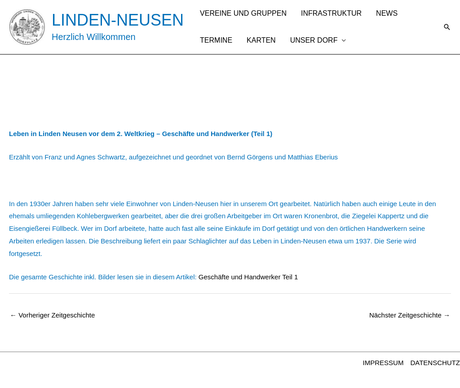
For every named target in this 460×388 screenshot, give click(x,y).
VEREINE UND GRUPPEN (243, 13)
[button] (447, 27)
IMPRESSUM (383, 362)
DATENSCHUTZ (435, 362)
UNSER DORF (314, 40)
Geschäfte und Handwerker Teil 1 (248, 277)
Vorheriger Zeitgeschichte (52, 315)
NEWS (387, 13)
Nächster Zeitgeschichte (409, 315)
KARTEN (261, 40)
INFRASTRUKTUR (331, 13)
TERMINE (216, 40)
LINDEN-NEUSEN (118, 20)
